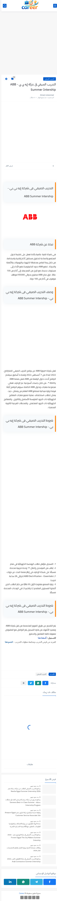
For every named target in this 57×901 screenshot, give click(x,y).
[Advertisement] (28, 44)
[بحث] (3, 6)
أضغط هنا (41, 638)
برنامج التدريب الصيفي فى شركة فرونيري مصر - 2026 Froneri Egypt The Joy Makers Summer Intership (22, 837)
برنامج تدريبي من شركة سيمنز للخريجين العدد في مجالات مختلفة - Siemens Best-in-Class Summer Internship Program (21, 802)
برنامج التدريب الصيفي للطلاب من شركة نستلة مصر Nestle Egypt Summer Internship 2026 (23, 790)
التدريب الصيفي (48, 79)
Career (20, 893)
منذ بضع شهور (33, 786)
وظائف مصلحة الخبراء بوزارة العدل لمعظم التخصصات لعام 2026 (22, 849)
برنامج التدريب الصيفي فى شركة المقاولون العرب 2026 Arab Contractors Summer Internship (22, 860)
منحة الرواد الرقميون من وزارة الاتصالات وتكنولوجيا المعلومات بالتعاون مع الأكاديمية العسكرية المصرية (23, 825)
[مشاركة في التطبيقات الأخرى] (22, 683)
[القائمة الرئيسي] (54, 6)
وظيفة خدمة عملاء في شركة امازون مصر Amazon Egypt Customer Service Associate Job (21, 814)
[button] (44, 683)
